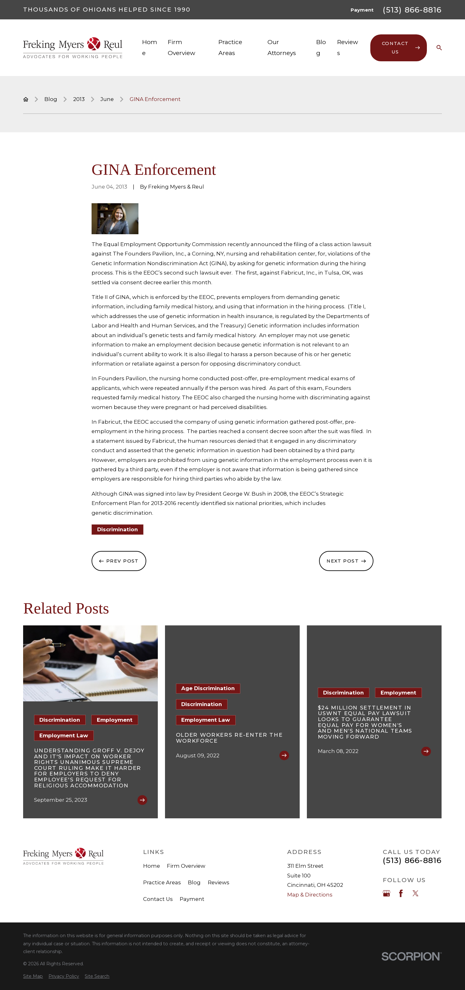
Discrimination (117, 529)
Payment (362, 10)
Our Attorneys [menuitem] (282, 47)
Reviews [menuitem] (347, 47)
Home (151, 866)
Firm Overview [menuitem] (181, 47)
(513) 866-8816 (412, 10)
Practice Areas (162, 882)
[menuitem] (33, 976)
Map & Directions (309, 895)
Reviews (218, 882)
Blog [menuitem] (321, 47)
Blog (194, 882)
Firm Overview (186, 866)
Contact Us (158, 899)
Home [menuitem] (149, 47)
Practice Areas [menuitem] (230, 47)
